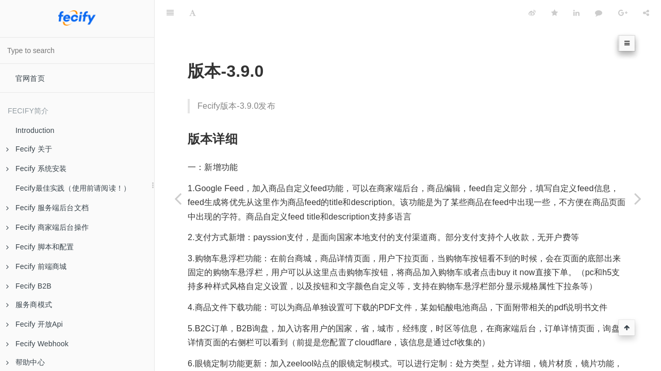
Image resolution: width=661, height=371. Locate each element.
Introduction (35, 130)
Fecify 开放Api (34, 324)
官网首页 (30, 78)
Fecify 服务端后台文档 (47, 208)
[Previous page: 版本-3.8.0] (178, 198)
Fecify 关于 (29, 149)
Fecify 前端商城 (36, 266)
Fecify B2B (29, 286)
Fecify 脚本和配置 (40, 247)
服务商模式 (29, 304)
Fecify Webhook (37, 344)
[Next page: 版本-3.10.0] (638, 198)
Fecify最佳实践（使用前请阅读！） (72, 188)
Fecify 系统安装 (36, 168)
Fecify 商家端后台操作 (47, 227)
